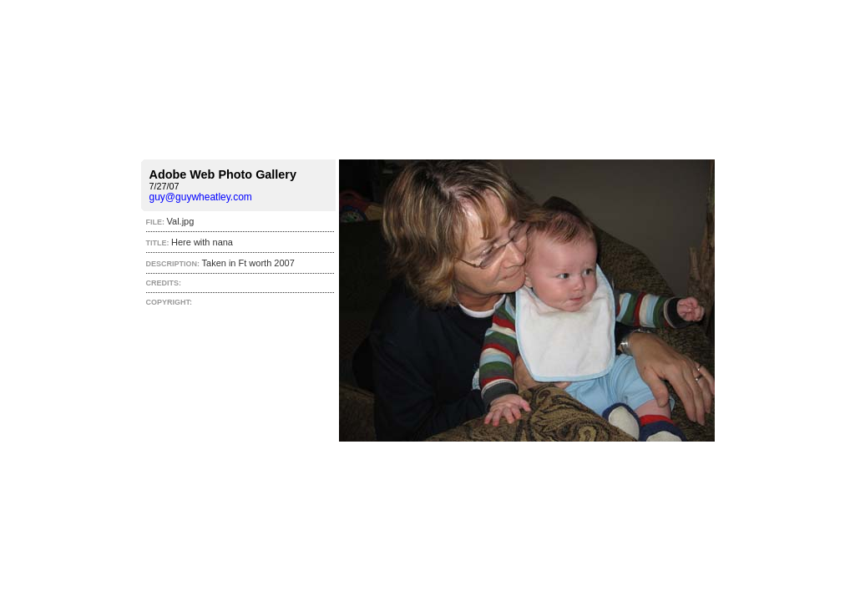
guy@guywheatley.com (200, 197)
